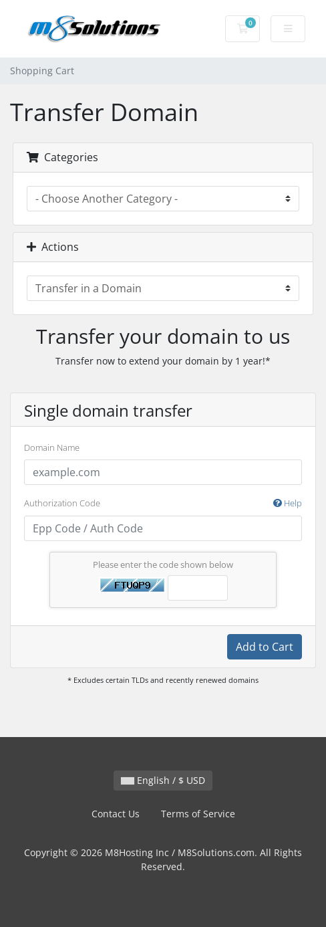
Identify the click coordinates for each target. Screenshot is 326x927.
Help (287, 503)
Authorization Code (163, 503)
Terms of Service (198, 813)
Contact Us (116, 813)
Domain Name (51, 447)
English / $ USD (163, 780)
